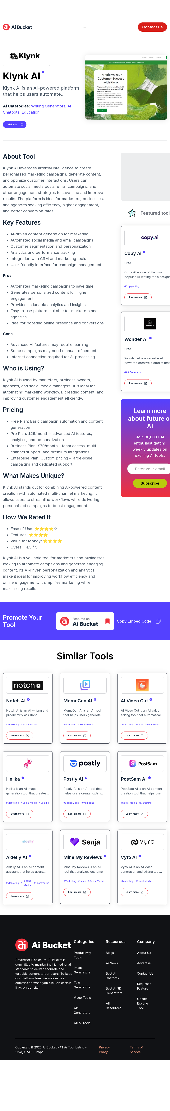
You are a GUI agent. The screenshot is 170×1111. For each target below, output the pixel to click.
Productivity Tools (82, 955)
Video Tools (82, 998)
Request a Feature (144, 986)
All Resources (113, 1005)
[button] (85, 27)
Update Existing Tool (142, 1003)
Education (30, 112)
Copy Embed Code (139, 621)
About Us (144, 953)
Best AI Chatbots (112, 976)
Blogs (110, 953)
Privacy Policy (104, 1049)
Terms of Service (136, 1049)
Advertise (144, 963)
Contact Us (152, 27)
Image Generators (82, 970)
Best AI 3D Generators (114, 990)
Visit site (12, 124)
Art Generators (82, 1010)
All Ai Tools (82, 1023)
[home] (17, 27)
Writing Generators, (49, 106)
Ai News (112, 963)
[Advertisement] (85, 8)
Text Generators (82, 985)
